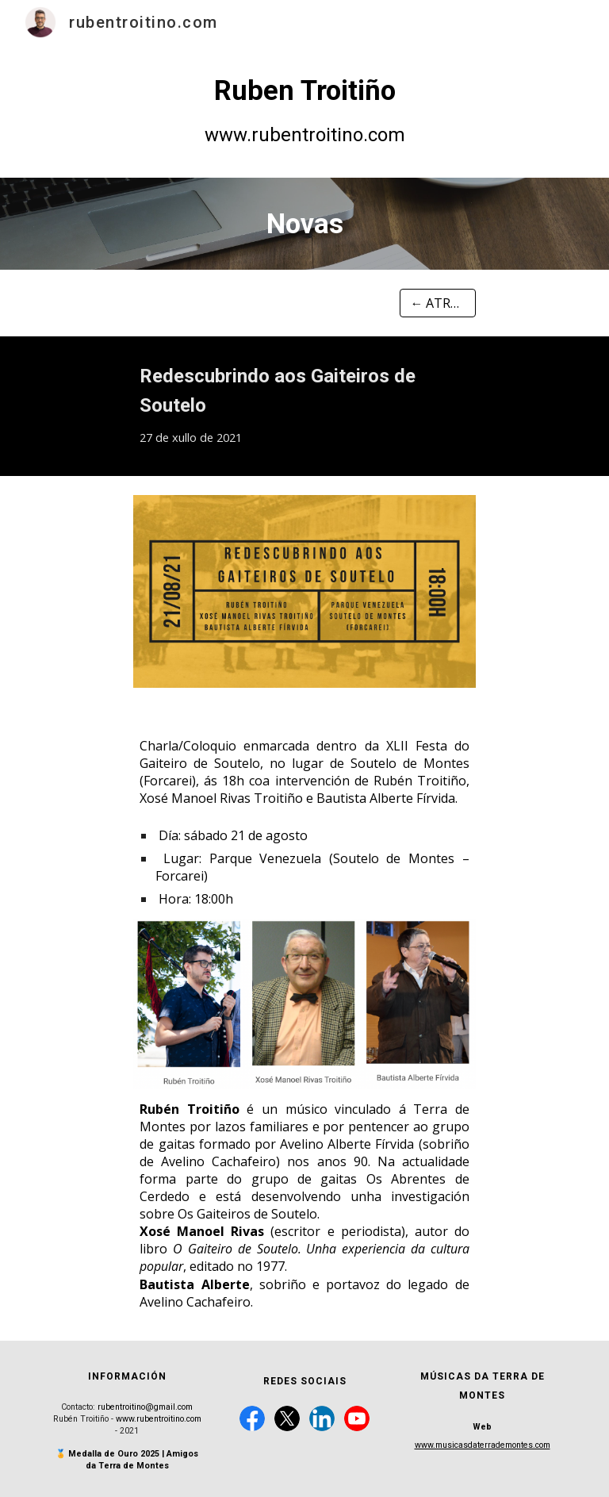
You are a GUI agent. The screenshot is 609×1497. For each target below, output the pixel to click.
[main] (304, 111)
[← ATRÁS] (437, 303)
